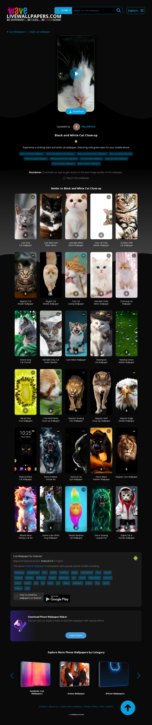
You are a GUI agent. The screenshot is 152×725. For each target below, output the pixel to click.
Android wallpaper (34, 566)
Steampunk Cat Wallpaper (101, 361)
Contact (43, 706)
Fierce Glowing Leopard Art (101, 536)
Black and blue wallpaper (89, 163)
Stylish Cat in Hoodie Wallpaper (126, 536)
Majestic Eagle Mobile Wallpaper (126, 419)
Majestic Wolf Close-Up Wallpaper (101, 419)
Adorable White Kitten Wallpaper (76, 244)
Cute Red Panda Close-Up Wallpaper (51, 419)
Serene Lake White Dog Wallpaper (50, 536)
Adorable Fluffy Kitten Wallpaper (101, 302)
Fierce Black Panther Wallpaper (101, 478)
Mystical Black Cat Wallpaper (25, 478)
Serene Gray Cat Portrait (25, 361)
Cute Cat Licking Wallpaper (76, 302)
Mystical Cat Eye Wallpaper (76, 478)
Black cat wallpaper (40, 31)
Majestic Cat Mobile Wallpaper (25, 302)
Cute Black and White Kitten (51, 244)
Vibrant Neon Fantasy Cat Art (25, 536)
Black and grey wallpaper (64, 163)
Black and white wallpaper (31, 153)
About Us (53, 706)
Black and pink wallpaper (116, 158)
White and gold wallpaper (36, 158)
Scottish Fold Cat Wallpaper (126, 244)
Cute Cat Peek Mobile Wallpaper (101, 244)
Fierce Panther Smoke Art (50, 478)
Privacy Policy (90, 706)
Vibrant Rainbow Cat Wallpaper (76, 536)
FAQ (102, 706)
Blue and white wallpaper (121, 153)
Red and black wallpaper (91, 158)
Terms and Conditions (71, 706)
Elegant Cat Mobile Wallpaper (51, 302)
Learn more (76, 635)
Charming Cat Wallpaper (126, 302)
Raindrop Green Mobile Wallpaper (126, 361)
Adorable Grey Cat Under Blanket (50, 361)
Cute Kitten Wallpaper (76, 359)
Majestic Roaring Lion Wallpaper (76, 419)
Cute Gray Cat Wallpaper (25, 244)
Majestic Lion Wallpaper (126, 476)
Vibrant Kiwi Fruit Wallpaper (25, 419)
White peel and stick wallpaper (64, 158)
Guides (109, 706)
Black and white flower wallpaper (92, 153)
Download (76, 112)
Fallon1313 (83, 126)
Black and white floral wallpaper (60, 153)
